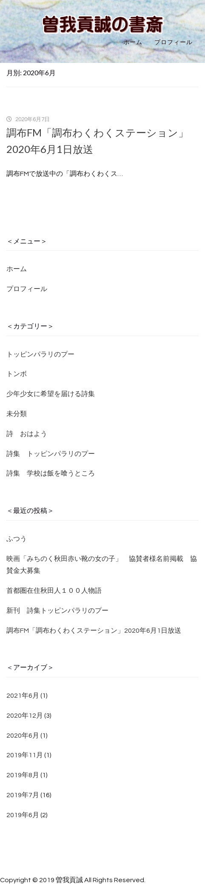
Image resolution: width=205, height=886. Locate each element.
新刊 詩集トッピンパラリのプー (57, 610)
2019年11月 (24, 755)
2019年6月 (22, 815)
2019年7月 (22, 795)
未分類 (16, 413)
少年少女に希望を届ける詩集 (50, 394)
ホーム (132, 42)
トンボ (16, 374)
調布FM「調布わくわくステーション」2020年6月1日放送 (93, 630)
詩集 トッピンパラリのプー (50, 453)
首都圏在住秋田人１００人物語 (54, 590)
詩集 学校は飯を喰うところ (50, 473)
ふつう (16, 538)
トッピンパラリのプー (40, 354)
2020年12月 (24, 715)
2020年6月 (22, 735)
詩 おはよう (26, 433)
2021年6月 (22, 695)
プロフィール (173, 42)
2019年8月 (22, 775)
